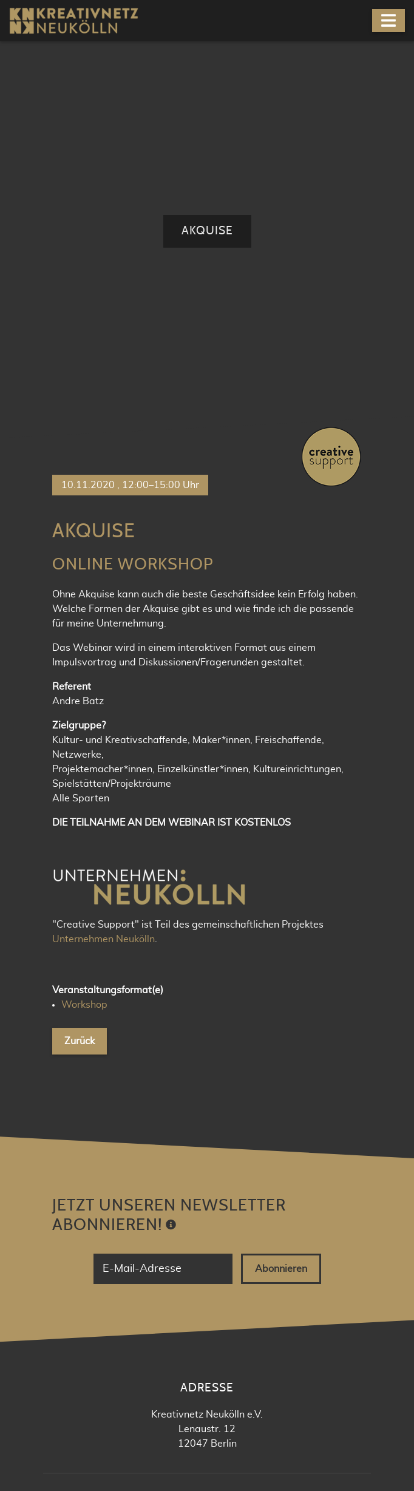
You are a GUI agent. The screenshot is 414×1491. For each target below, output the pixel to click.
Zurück (79, 642)
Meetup (216, 1262)
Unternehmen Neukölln (103, 540)
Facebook (216, 1241)
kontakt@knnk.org (216, 1167)
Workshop (84, 605)
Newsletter (216, 1283)
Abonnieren (281, 869)
